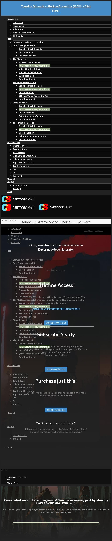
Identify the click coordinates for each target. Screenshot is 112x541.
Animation (18, 29)
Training (17, 188)
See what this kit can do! (30, 85)
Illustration (18, 26)
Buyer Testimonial (27, 75)
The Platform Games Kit (24, 82)
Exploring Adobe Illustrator (56, 249)
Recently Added (20, 149)
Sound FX (17, 176)
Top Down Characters (23, 162)
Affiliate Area (12, 483)
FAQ (8, 480)
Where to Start (20, 145)
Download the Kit (27, 55)
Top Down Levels (21, 166)
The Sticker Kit (20, 59)
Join (99, 230)
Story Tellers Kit (21, 102)
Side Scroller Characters (24, 155)
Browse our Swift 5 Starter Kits (28, 42)
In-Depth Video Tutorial (30, 69)
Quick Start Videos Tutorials (32, 136)
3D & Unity (18, 36)
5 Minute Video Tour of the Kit (33, 96)
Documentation (26, 52)
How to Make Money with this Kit (34, 65)
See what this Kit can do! (31, 49)
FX (14, 172)
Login (88, 230)
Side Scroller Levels (22, 159)
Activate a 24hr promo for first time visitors (56, 308)
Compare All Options (56, 355)
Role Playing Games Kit (24, 45)
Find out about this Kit (30, 62)
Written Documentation (30, 72)
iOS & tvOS (18, 22)
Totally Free (18, 152)
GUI (14, 169)
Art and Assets (20, 185)
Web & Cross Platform (23, 32)
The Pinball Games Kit (23, 122)
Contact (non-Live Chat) (17, 477)
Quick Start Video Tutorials (32, 116)
